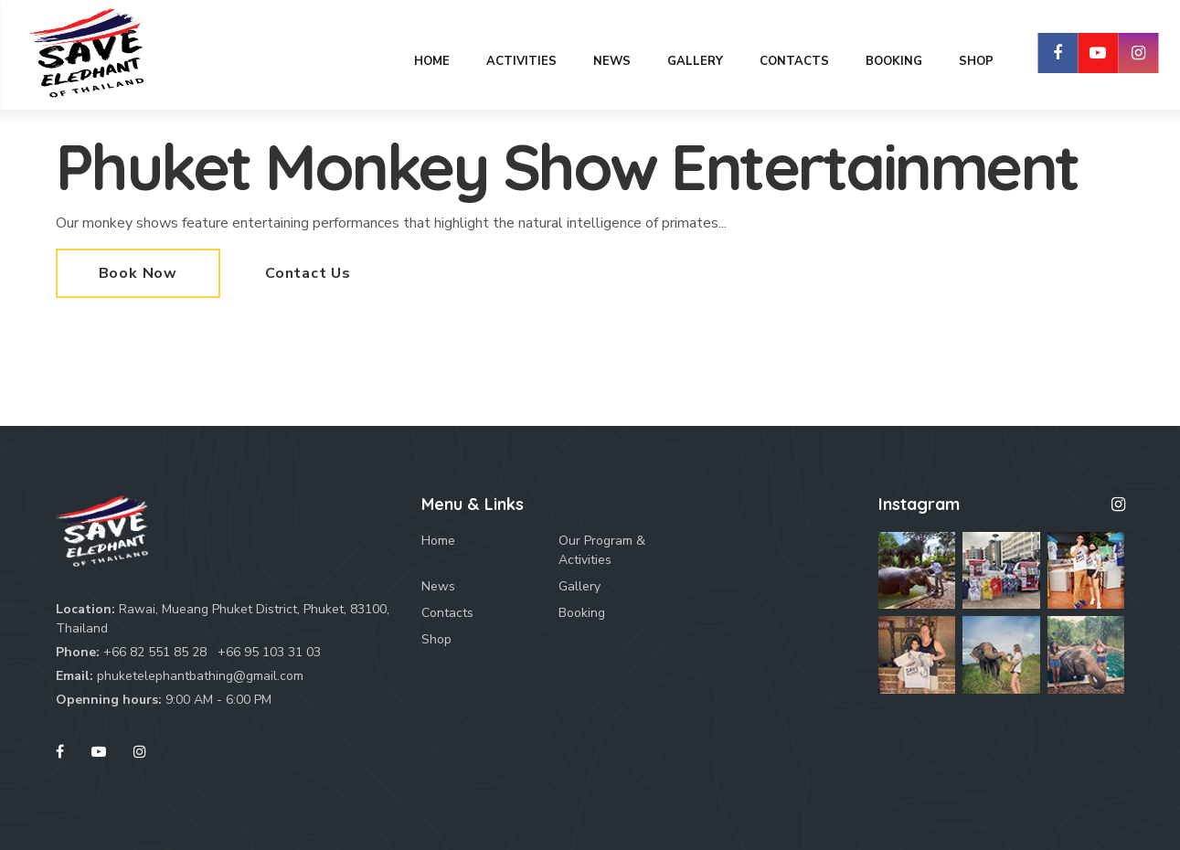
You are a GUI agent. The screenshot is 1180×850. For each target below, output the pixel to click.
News (438, 586)
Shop (436, 639)
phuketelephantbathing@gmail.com (200, 676)
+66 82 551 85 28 (155, 652)
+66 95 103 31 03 (269, 652)
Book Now (138, 273)
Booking (581, 613)
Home (438, 540)
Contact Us (308, 273)
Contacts (447, 613)
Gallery (579, 586)
